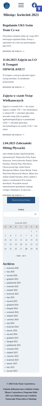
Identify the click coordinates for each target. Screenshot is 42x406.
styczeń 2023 (12, 371)
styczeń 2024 (12, 334)
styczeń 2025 (12, 301)
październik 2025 (14, 283)
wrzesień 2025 (12, 286)
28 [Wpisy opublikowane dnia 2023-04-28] (26, 249)
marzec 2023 (12, 363)
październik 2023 (14, 345)
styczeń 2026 (12, 275)
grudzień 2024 (12, 305)
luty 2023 (10, 367)
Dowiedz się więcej (13, 51)
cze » (24, 256)
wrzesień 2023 (12, 349)
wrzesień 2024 (12, 312)
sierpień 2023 (12, 352)
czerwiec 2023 (12, 356)
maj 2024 (10, 323)
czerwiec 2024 (12, 319)
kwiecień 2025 (12, 294)
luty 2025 (10, 297)
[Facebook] (34, 5)
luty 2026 (10, 272)
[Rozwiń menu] (21, 5)
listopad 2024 (12, 308)
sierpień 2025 (12, 290)
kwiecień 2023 (12, 360)
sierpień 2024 (12, 316)
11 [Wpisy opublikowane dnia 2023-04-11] (11, 240)
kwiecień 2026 (12, 268)
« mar (18, 256)
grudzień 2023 (12, 338)
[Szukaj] (35, 214)
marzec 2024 (12, 330)
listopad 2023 (12, 341)
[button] (39, 9)
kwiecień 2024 (12, 327)
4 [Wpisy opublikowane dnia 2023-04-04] (10, 236)
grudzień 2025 (12, 279)
